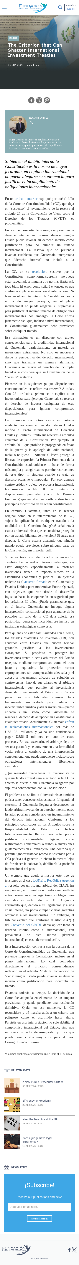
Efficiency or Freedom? (36, 1101)
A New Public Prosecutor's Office (42, 1082)
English (71, 9)
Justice (33, 64)
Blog (13, 38)
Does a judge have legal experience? (37, 1140)
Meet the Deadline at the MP (40, 1119)
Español (71, 5)
